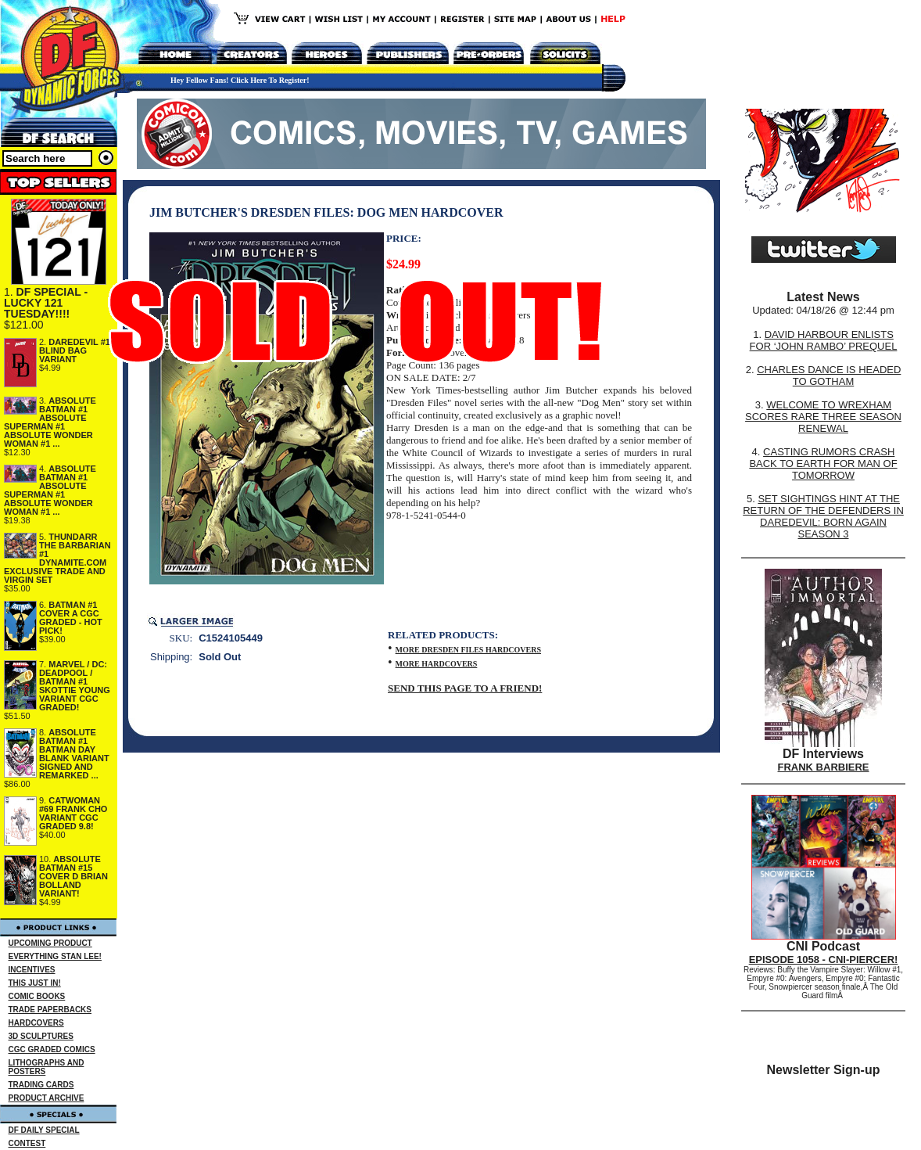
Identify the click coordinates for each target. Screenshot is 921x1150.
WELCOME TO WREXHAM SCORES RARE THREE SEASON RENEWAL (823, 416)
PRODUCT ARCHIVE (46, 1098)
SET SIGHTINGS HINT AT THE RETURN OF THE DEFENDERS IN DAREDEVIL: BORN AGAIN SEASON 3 (823, 516)
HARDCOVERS (36, 1023)
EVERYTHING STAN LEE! (55, 956)
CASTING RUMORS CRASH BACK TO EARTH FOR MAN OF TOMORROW (823, 463)
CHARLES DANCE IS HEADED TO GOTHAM (829, 375)
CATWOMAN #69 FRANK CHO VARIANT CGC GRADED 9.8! (73, 813)
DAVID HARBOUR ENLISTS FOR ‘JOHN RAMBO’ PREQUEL (824, 340)
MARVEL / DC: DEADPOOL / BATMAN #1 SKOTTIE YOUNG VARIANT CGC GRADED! (74, 685)
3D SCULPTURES (41, 1036)
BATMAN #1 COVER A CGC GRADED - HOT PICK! (70, 617)
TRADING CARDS (41, 1084)
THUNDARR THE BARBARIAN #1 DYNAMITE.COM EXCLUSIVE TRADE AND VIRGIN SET (57, 558)
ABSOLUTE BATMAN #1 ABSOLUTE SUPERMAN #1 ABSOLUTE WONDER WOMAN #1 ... (50, 422)
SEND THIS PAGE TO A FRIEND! (465, 688)
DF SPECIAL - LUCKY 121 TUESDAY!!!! (46, 303)
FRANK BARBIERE (823, 767)
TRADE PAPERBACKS (50, 1009)
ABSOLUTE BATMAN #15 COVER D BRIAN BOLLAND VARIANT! (73, 876)
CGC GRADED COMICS (52, 1049)
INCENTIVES (32, 969)
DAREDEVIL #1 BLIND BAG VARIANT (74, 350)
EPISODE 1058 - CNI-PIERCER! (823, 959)
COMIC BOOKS (37, 996)
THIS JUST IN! (35, 983)
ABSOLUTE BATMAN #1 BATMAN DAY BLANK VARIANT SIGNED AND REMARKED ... (74, 754)
